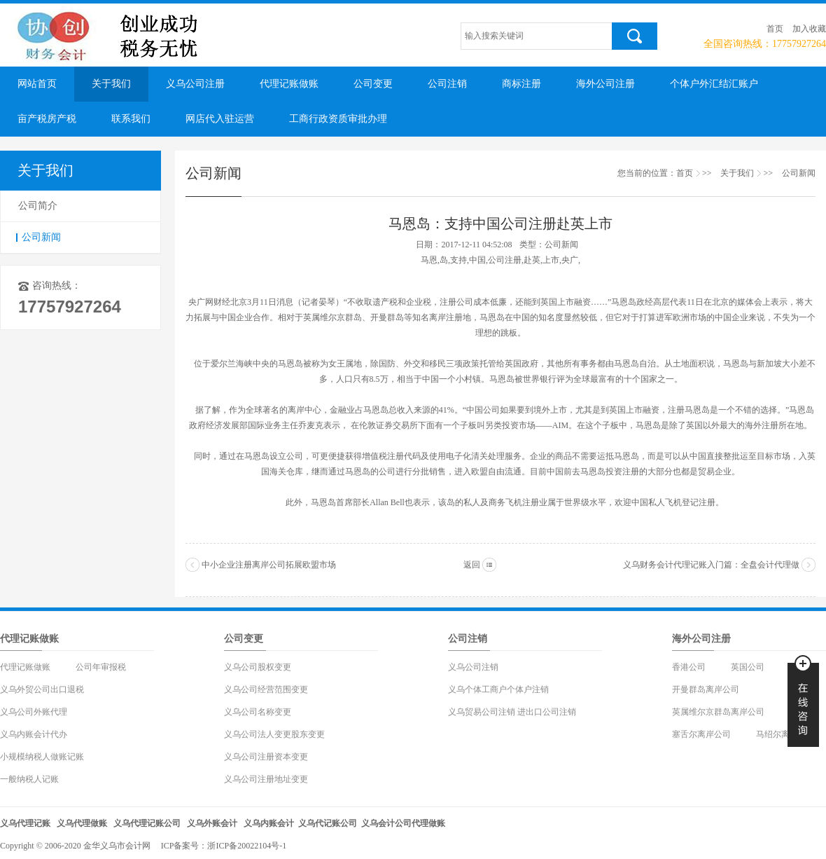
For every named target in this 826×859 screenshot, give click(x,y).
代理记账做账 (289, 83)
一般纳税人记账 (29, 779)
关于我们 (111, 83)
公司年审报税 (101, 667)
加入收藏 (809, 29)
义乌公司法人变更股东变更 (274, 734)
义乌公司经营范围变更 (266, 689)
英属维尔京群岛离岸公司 (718, 712)
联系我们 (130, 119)
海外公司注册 (605, 83)
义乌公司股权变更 (257, 667)
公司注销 (447, 83)
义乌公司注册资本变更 (266, 757)
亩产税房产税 (47, 119)
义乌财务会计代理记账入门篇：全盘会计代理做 (711, 565)
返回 (471, 565)
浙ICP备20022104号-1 (246, 846)
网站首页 (37, 83)
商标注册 (521, 83)
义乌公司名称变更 (257, 712)
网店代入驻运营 (220, 119)
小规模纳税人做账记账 (42, 757)
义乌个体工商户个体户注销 (498, 689)
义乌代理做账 (82, 823)
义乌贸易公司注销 (481, 712)
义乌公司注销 (473, 667)
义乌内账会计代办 (33, 734)
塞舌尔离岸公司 (701, 734)
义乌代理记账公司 (147, 823)
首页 (774, 29)
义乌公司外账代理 (33, 712)
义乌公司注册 (195, 83)
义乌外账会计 (212, 823)
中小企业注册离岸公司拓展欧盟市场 (269, 565)
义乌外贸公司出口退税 (42, 689)
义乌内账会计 (269, 823)
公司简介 (37, 205)
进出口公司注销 (546, 712)
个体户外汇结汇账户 (714, 83)
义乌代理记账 (25, 823)
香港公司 (689, 667)
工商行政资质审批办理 (338, 119)
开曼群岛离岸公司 (705, 689)
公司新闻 (41, 237)
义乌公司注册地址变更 (266, 779)
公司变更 (373, 83)
